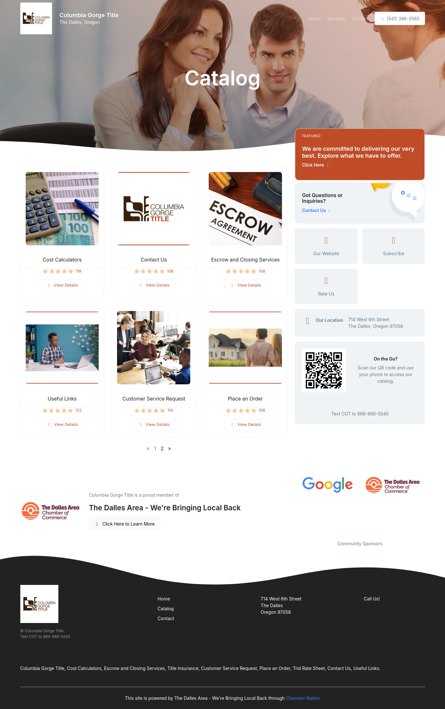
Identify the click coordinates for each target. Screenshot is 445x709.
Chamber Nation (303, 698)
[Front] (37, 18)
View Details (62, 285)
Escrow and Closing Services (245, 260)
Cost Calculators (62, 260)
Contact (360, 18)
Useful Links (62, 399)
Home (314, 18)
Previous (290, 504)
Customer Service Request (153, 399)
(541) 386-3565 (400, 18)
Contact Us (154, 260)
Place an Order (245, 399)
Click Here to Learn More (124, 524)
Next (429, 504)
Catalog (166, 608)
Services (336, 18)
